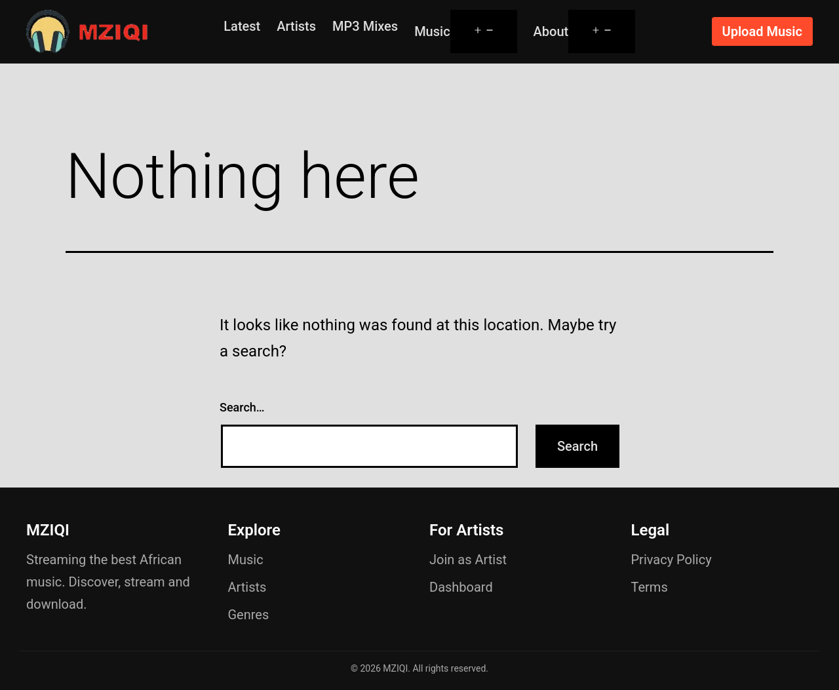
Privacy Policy (671, 559)
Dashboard (461, 587)
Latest (242, 26)
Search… (242, 407)
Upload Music (762, 31)
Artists (296, 26)
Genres (248, 615)
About (551, 31)
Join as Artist (468, 559)
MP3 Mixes (365, 26)
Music (432, 31)
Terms (649, 587)
